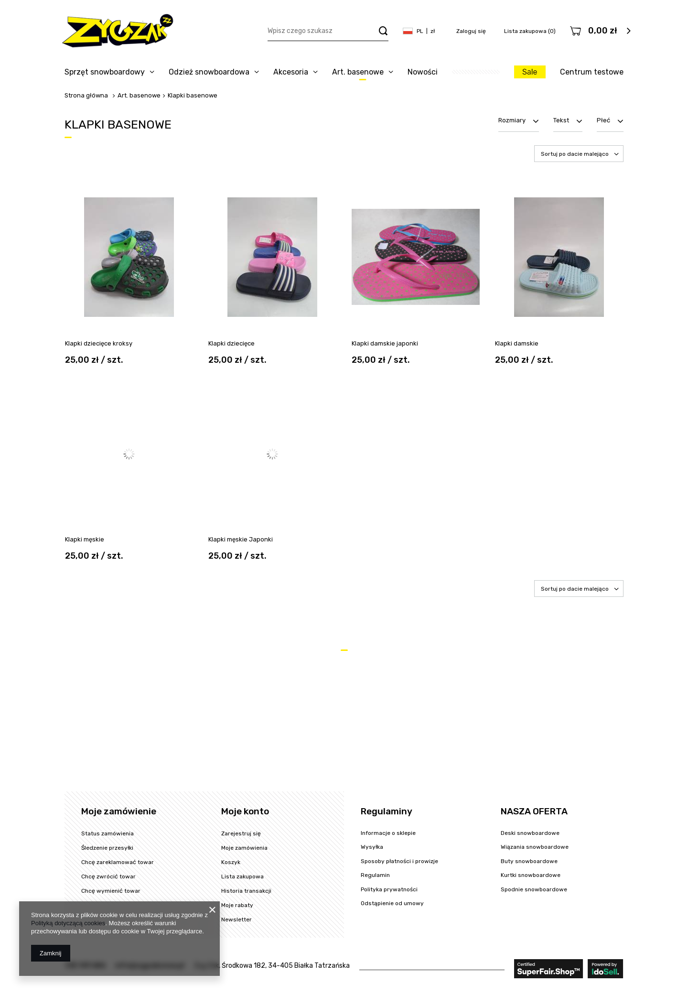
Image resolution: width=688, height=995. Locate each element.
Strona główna (86, 95)
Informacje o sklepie (388, 833)
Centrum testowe (592, 71)
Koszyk (230, 862)
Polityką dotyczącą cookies (68, 923)
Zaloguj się (471, 31)
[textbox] (328, 31)
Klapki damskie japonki (385, 343)
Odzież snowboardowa (209, 71)
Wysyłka (372, 847)
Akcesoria (290, 71)
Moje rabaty (237, 905)
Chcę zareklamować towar (117, 862)
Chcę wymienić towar (110, 890)
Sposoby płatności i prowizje (399, 861)
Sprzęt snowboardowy (104, 71)
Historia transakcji (246, 890)
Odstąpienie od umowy (392, 903)
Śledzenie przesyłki (107, 847)
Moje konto (245, 811)
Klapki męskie (84, 539)
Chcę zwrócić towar (108, 876)
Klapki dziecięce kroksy (98, 343)
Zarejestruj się (241, 833)
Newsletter (236, 919)
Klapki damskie (516, 343)
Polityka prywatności (389, 889)
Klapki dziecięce (231, 343)
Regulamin (375, 875)
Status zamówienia (107, 833)
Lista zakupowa (530, 31)
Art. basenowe (358, 71)
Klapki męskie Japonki (240, 539)
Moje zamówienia (244, 847)
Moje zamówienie (118, 811)
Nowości (423, 71)
